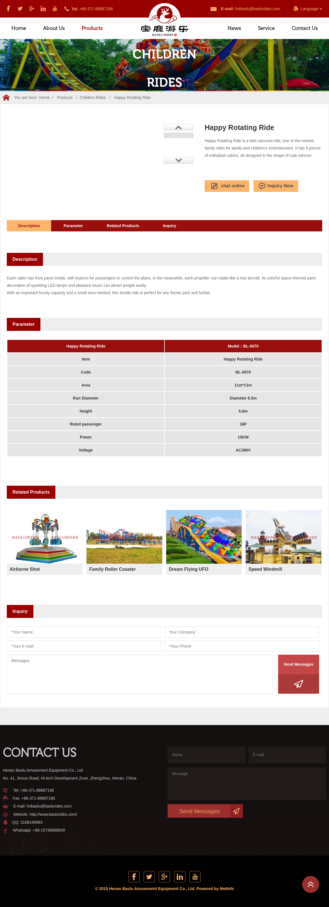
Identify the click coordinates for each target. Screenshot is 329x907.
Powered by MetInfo (215, 888)
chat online (227, 186)
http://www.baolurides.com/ (53, 814)
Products (92, 28)
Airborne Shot (25, 569)
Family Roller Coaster (112, 569)
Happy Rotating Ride (132, 97)
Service (266, 28)
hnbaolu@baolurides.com (257, 8)
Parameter (73, 226)
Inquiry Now (276, 186)
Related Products (123, 226)
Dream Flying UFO (189, 569)
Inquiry (169, 226)
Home (18, 28)
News (234, 28)
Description (29, 226)
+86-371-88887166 (96, 8)
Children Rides (93, 97)
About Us (54, 28)
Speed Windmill (265, 569)
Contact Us (305, 28)
